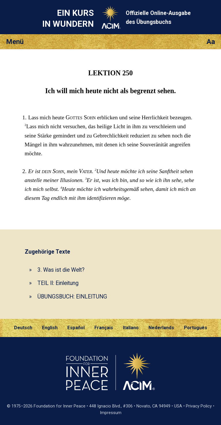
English (50, 327)
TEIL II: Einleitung (58, 283)
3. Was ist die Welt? (61, 270)
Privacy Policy (199, 406)
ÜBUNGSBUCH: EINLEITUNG (72, 296)
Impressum (110, 412)
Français (103, 327)
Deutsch (23, 327)
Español (76, 327)
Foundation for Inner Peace (59, 406)
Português (195, 327)
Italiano (131, 327)
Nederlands (161, 327)
